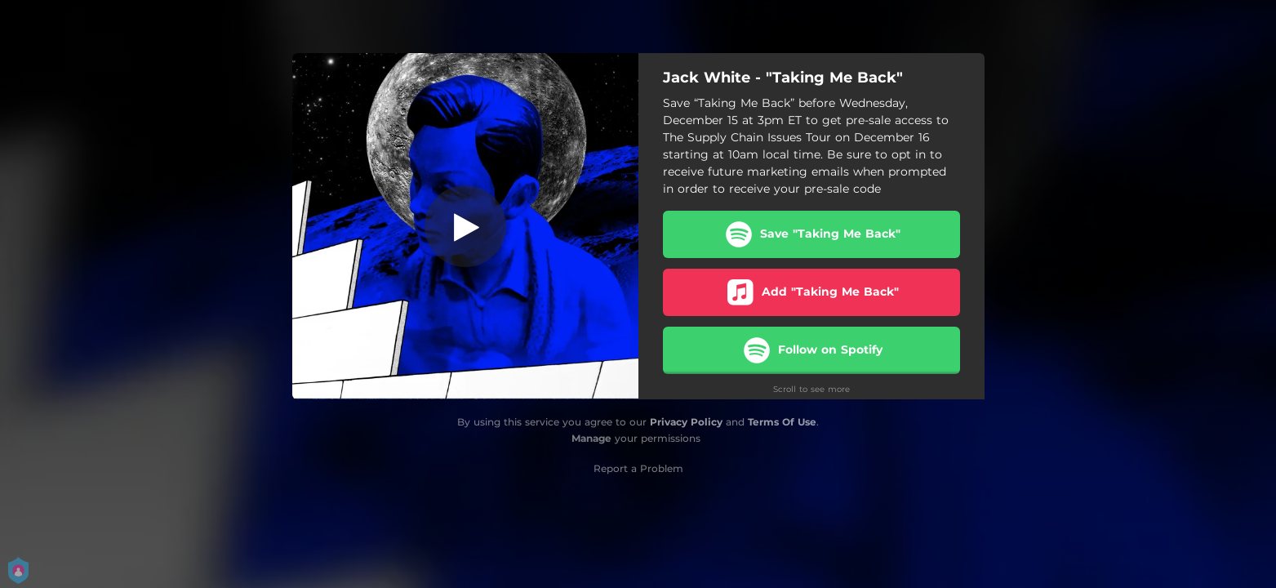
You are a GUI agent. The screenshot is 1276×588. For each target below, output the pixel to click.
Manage (591, 438)
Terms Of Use (782, 422)
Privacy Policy (686, 422)
